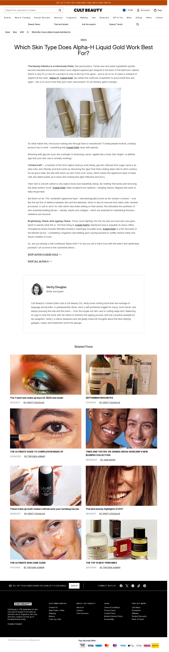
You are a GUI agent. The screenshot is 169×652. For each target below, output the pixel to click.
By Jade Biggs (107, 460)
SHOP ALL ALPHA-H (38, 261)
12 (28, 32)
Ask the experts (89, 24)
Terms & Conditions (112, 607)
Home (7, 32)
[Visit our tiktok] (139, 586)
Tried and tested (61, 24)
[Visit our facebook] (121, 586)
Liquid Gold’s (82, 225)
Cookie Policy (109, 613)
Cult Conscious (82, 613)
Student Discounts (139, 616)
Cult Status (136, 607)
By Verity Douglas (34, 402)
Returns (52, 616)
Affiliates (135, 613)
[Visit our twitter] (127, 586)
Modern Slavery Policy (113, 616)
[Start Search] (59, 10)
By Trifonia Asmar (34, 456)
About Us (80, 607)
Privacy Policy (110, 610)
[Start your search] (33, 10)
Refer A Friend (138, 619)
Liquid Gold (66, 78)
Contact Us (53, 607)
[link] (143, 10)
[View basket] (157, 10)
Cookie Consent (15, 624)
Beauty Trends (115, 24)
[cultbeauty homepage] (88, 10)
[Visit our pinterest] (145, 586)
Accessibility (109, 619)
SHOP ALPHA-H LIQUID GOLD (43, 254)
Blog (15, 32)
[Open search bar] (137, 24)
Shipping (52, 613)
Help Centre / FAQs (56, 610)
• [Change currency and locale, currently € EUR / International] (128, 10)
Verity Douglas (56, 287)
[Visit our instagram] (133, 586)
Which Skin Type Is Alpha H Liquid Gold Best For (51, 32)
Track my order (55, 619)
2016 (22, 32)
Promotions (136, 610)
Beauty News (34, 24)
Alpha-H (54, 78)
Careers (79, 610)
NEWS (84, 40)
